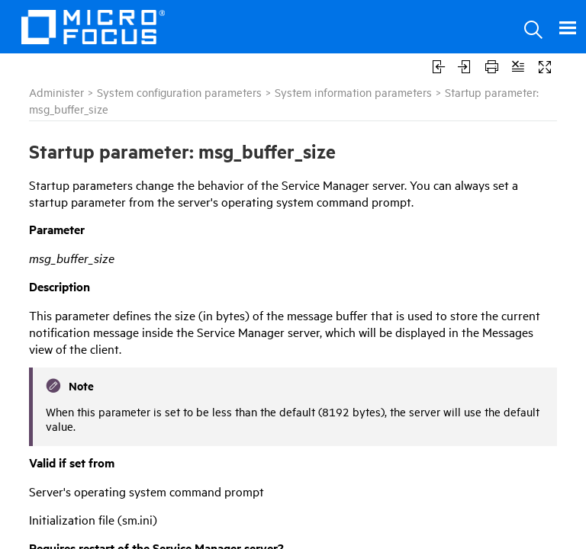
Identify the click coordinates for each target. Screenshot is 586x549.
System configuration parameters (179, 92)
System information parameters (353, 92)
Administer (56, 92)
